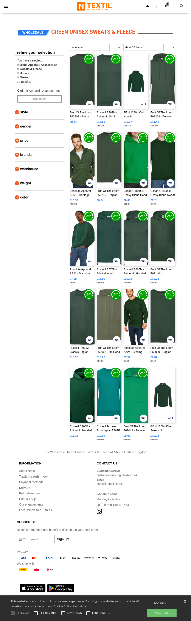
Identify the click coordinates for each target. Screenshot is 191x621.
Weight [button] (25, 183)
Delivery (24, 487)
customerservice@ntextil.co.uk (117, 475)
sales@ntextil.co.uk (110, 484)
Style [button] (24, 112)
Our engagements (31, 504)
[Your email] (35, 539)
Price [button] (24, 140)
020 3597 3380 (107, 493)
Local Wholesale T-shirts (35, 510)
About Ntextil (27, 471)
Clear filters (39, 98)
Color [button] (24, 197)
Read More (79, 606)
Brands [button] (26, 155)
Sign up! (63, 539)
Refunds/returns (30, 493)
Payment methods (31, 482)
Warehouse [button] (29, 169)
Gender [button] (26, 126)
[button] (147, 6)
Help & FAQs (28, 499)
